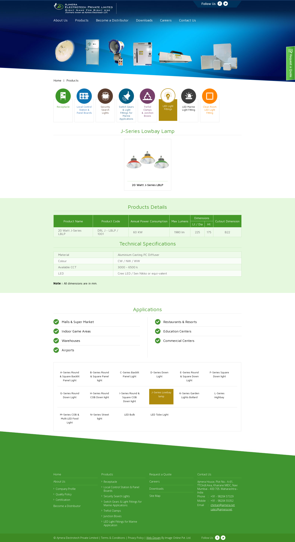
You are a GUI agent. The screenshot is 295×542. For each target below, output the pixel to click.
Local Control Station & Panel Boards (121, 488)
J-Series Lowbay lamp (161, 394)
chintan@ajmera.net (223, 505)
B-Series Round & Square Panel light (99, 376)
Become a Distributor (112, 20)
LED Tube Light (159, 414)
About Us (60, 20)
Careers (166, 20)
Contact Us (187, 20)
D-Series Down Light (159, 374)
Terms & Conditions (113, 538)
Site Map (154, 496)
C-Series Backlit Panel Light (129, 374)
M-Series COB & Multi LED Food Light (69, 418)
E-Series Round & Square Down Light (189, 376)
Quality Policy (63, 494)
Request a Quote (160, 474)
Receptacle (110, 481)
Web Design (153, 538)
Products (81, 20)
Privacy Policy (136, 538)
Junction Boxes (113, 516)
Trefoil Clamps (112, 510)
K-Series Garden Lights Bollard (189, 395)
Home (57, 80)
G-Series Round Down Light (69, 395)
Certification (63, 500)
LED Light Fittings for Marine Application (120, 523)
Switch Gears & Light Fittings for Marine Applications (123, 503)
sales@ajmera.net (221, 509)
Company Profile (66, 489)
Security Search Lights (117, 496)
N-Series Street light (99, 416)
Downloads (144, 20)
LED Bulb (129, 414)
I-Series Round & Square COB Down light (129, 397)
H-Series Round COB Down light (99, 395)
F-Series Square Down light (219, 374)
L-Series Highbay (219, 395)
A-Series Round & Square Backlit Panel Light (69, 376)
